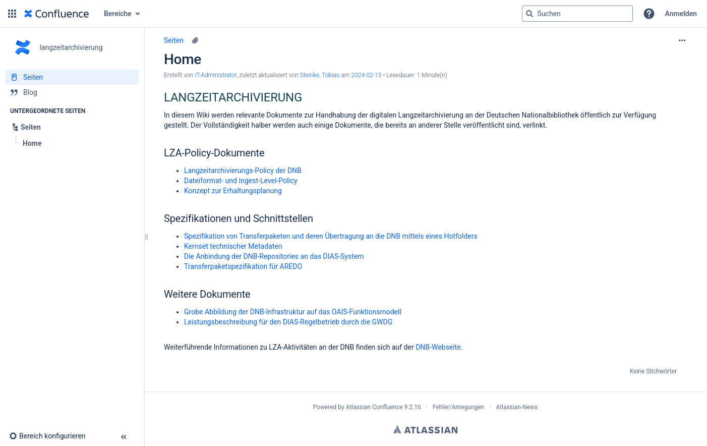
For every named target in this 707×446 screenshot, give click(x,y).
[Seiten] (72, 77)
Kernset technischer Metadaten (233, 246)
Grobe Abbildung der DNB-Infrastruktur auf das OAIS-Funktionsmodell (292, 312)
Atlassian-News (517, 407)
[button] (12, 14)
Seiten (174, 40)
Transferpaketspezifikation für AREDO (243, 266)
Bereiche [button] (118, 14)
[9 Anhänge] (195, 40)
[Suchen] (529, 14)
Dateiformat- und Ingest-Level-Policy (241, 181)
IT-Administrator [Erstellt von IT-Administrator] (216, 75)
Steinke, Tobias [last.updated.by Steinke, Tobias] (320, 75)
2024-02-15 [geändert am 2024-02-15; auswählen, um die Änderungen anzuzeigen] (366, 75)
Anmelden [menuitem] (681, 14)
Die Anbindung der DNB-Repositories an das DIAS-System (274, 256)
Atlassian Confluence (374, 407)
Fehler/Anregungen (458, 407)
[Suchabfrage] (577, 14)
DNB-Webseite (438, 347)
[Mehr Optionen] (682, 40)
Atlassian (425, 429)
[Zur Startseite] (56, 14)
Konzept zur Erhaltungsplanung (233, 191)
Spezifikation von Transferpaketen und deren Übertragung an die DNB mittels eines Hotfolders (331, 236)
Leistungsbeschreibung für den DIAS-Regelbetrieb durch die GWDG (288, 322)
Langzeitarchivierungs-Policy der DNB (243, 170)
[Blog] (72, 92)
